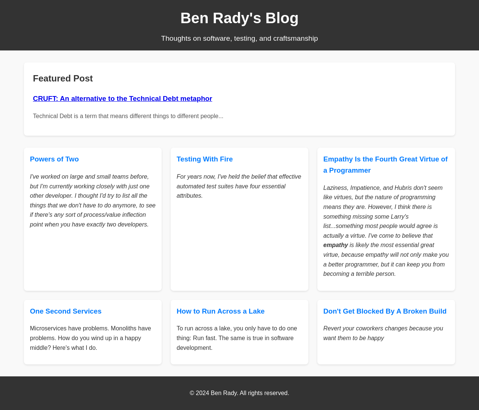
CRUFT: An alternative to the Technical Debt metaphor (122, 98)
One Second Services (65, 311)
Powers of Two (54, 159)
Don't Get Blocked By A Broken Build (384, 311)
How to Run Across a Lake (221, 311)
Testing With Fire (205, 159)
